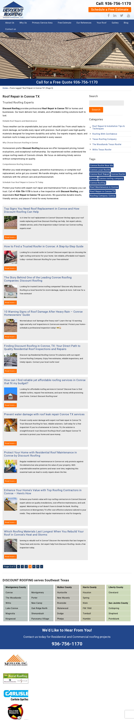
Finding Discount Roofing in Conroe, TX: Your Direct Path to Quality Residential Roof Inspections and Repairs (42, 347)
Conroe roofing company (111, 178)
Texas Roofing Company (104, 139)
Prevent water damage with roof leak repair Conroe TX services (44, 414)
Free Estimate (64, 22)
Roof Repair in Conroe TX (102, 191)
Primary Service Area (42, 22)
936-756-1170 (118, 3)
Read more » (10, 237)
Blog (126, 22)
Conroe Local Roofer (100, 170)
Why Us (23, 22)
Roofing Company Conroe (102, 196)
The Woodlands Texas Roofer (106, 144)
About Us (9, 22)
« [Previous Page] (18, 566)
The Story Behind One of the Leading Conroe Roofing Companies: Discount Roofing (38, 279)
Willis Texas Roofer (101, 149)
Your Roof (102, 22)
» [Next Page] (41, 566)
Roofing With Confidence (104, 134)
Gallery (115, 22)
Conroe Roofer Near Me (101, 165)
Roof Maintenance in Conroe (104, 187)
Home (5, 88)
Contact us (10, 29)
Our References (83, 22)
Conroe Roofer (118, 174)
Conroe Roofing (97, 183)
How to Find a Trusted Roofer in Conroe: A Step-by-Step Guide (43, 246)
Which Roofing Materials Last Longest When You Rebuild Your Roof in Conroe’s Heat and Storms (44, 533)
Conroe (93, 178)
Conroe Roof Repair (99, 174)
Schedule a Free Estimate (110, 9)
